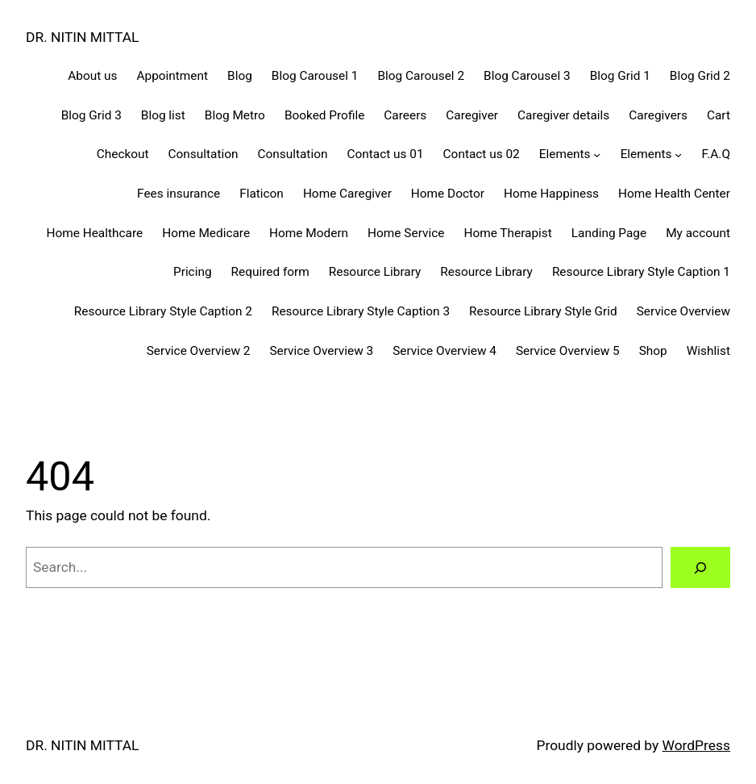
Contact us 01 (385, 154)
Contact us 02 (481, 154)
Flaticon (261, 193)
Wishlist (708, 351)
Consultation (203, 154)
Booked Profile (324, 115)
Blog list (163, 115)
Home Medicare (206, 233)
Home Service (406, 233)
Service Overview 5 (568, 351)
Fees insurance (178, 193)
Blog (239, 76)
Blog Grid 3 (91, 115)
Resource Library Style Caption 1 (641, 272)
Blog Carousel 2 (420, 76)
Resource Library (375, 272)
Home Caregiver (347, 193)
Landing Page (608, 233)
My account (698, 233)
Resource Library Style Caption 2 (163, 311)
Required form (270, 272)
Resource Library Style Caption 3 (361, 311)
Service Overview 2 (199, 351)
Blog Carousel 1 (315, 76)
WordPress (697, 745)
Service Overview (683, 311)
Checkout (123, 154)
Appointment (172, 76)
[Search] (700, 567)
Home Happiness (551, 193)
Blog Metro (235, 115)
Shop (653, 351)
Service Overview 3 (321, 351)
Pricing (192, 272)
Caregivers (658, 115)
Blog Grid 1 (620, 76)
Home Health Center (674, 193)
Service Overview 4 (444, 351)
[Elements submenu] (596, 154)
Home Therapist (507, 233)
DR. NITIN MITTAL (82, 37)
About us (92, 76)
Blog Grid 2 (700, 76)
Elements (565, 154)
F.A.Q (716, 154)
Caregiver (472, 115)
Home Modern (308, 233)
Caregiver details (563, 115)
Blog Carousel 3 (527, 76)
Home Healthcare (95, 233)
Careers (405, 115)
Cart (718, 115)
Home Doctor (447, 193)
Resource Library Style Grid (543, 311)
